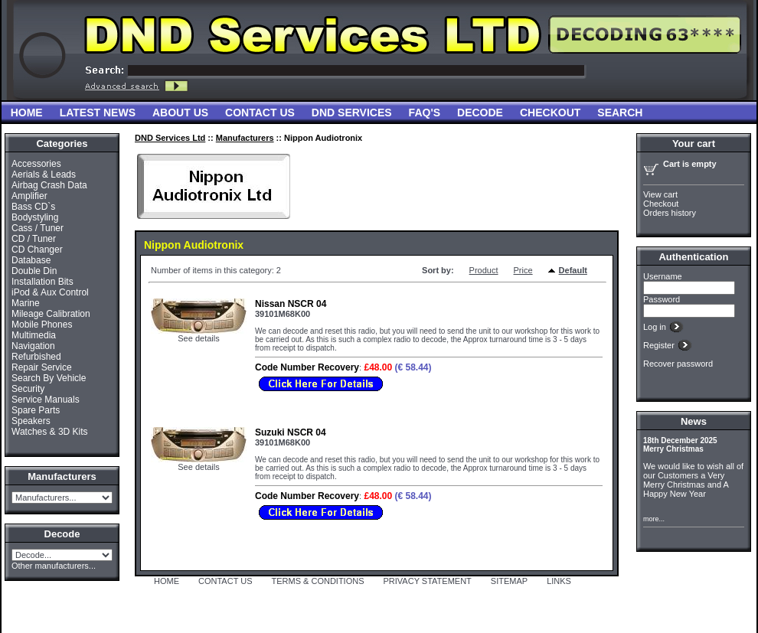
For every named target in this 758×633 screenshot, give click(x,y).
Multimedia (33, 335)
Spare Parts (35, 410)
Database (31, 260)
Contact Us (260, 112)
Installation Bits (42, 281)
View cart (660, 194)
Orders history (669, 212)
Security (27, 388)
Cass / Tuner (37, 228)
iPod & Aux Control (50, 292)
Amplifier (29, 196)
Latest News (98, 112)
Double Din (34, 271)
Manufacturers (245, 137)
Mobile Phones (41, 324)
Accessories (36, 163)
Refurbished (36, 356)
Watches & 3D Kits (49, 431)
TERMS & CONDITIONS (318, 581)
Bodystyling (34, 217)
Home (27, 112)
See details (198, 338)
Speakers (31, 421)
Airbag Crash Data (49, 185)
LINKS (559, 581)
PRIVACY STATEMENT (428, 581)
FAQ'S (424, 112)
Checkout (550, 112)
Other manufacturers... (53, 565)
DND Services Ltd (170, 137)
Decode (480, 112)
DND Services (352, 112)
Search (619, 112)
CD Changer (37, 249)
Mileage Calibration (50, 313)
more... (654, 519)
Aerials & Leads (43, 174)
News (694, 421)
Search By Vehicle (48, 378)
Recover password (678, 363)
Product (483, 270)
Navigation (33, 346)
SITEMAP (509, 581)
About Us (180, 112)
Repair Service (41, 367)
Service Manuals (45, 399)
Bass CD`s (33, 206)
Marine (25, 303)
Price (523, 270)
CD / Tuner (33, 238)
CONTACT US (225, 581)
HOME (166, 581)
